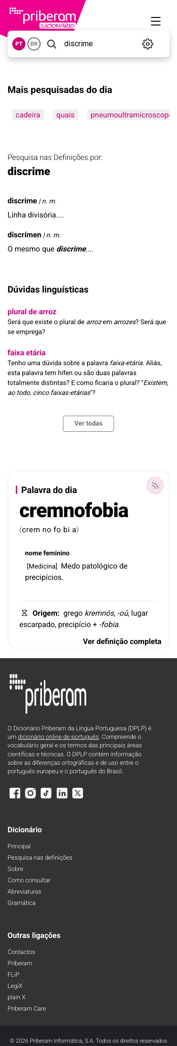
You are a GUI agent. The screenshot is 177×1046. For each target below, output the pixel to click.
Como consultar (29, 880)
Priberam (20, 963)
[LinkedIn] (62, 797)
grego (73, 613)
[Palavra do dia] (154, 485)
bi (66, 529)
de (123, 565)
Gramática (21, 903)
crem (31, 529)
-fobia (108, 624)
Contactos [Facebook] (21, 952)
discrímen (25, 234)
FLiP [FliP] (13, 975)
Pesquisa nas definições (40, 858)
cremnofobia (73, 510)
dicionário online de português (58, 737)
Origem (45, 613)
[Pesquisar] (51, 43)
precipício (74, 624)
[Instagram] (30, 797)
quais (65, 114)
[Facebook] (15, 797)
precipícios (43, 577)
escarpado (37, 624)
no (46, 529)
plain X (16, 997)
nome (33, 553)
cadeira (28, 114)
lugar (139, 613)
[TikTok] (46, 797)
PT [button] (18, 44)
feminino (56, 553)
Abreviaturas (24, 891)
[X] (78, 797)
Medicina (42, 566)
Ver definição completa (122, 641)
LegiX (15, 986)
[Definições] (148, 43)
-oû (122, 613)
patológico (100, 565)
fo (57, 529)
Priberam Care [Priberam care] (27, 1009)
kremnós (99, 613)
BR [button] (33, 44)
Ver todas (88, 423)
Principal (19, 846)
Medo (70, 565)
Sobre (15, 869)
